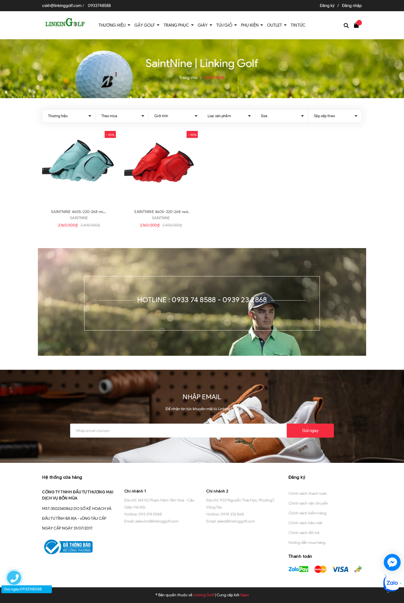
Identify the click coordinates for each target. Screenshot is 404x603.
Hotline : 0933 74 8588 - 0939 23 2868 (202, 299)
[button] (161, 476)
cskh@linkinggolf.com (62, 5)
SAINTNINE (79, 218)
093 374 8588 (150, 514)
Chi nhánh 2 (217, 491)
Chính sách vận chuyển (308, 503)
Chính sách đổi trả (303, 532)
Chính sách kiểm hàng (307, 513)
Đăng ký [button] (297, 477)
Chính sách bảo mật (305, 523)
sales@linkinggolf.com (236, 521)
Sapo (244, 595)
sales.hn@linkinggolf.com (156, 521)
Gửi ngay (310, 430)
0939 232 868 (232, 514)
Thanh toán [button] (300, 556)
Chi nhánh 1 (135, 491)
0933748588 (99, 5)
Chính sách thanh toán (307, 493)
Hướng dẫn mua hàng (306, 542)
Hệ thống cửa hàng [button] (62, 477)
